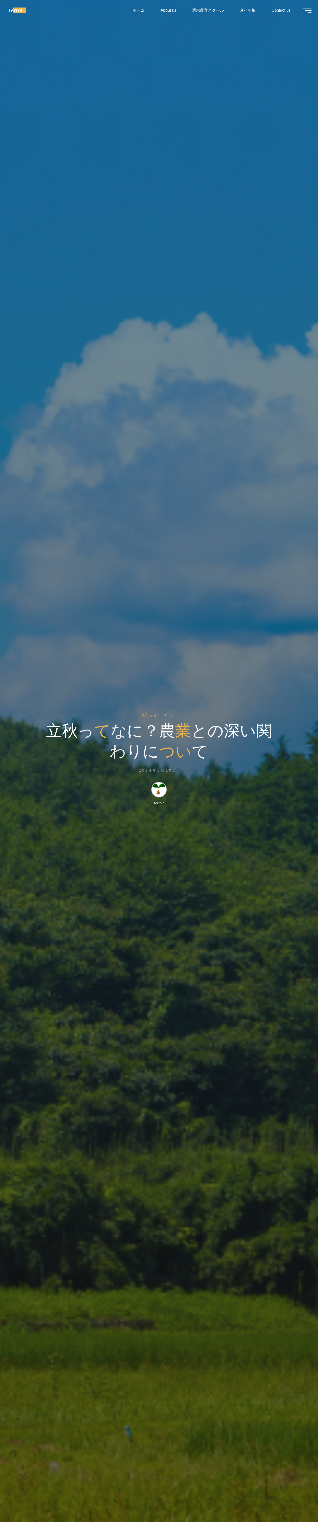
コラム (170, 714)
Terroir (19, 12)
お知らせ (148, 714)
